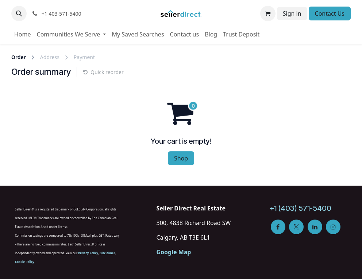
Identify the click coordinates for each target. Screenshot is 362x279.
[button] (19, 13)
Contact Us (329, 13)
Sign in (292, 13)
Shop (181, 158)
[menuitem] (22, 34)
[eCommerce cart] (268, 13)
